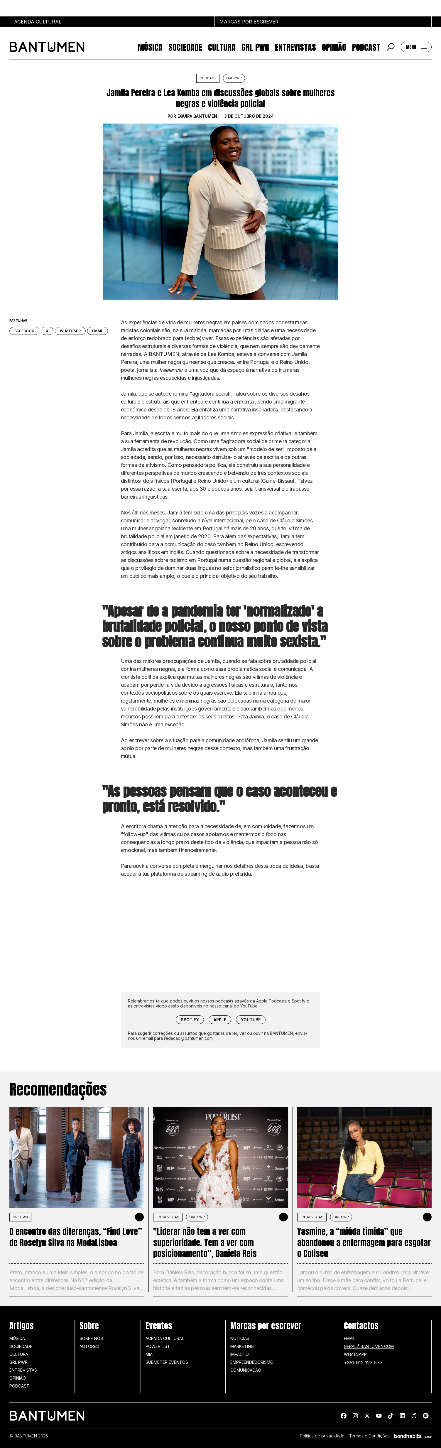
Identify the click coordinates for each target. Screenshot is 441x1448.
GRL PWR (255, 47)
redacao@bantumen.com (188, 1038)
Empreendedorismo (251, 1362)
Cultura (222, 47)
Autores (89, 1346)
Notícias (239, 1338)
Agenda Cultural (165, 1338)
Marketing (242, 1346)
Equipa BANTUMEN (197, 116)
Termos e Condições (369, 1436)
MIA (149, 1354)
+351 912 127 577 (363, 1363)
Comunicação (245, 1370)
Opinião (334, 47)
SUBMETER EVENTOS (167, 1362)
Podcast (366, 47)
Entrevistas (295, 47)
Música (150, 47)
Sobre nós (91, 1338)
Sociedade (185, 47)
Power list (158, 1346)
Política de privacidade (322, 1436)
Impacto (239, 1354)
